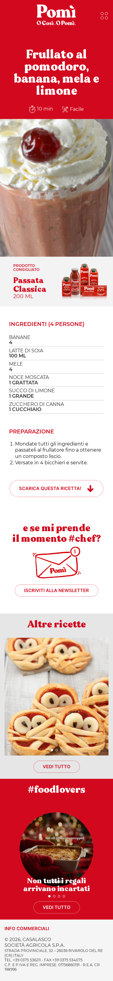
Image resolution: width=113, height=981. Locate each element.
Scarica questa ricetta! (50, 488)
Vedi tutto (57, 766)
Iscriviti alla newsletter (56, 590)
